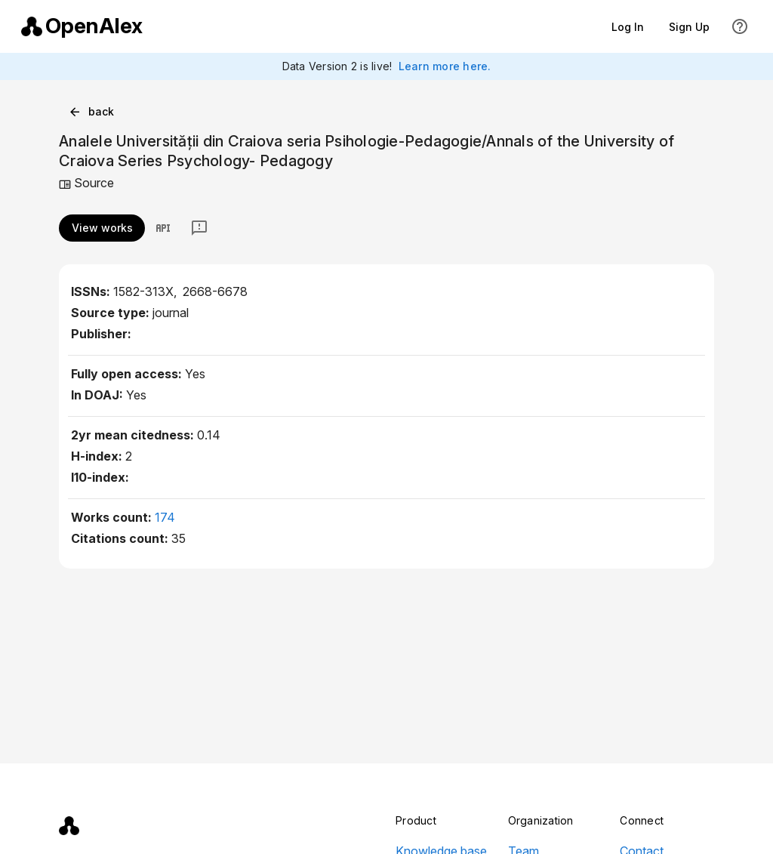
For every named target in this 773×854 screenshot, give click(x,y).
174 (165, 517)
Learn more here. (445, 66)
